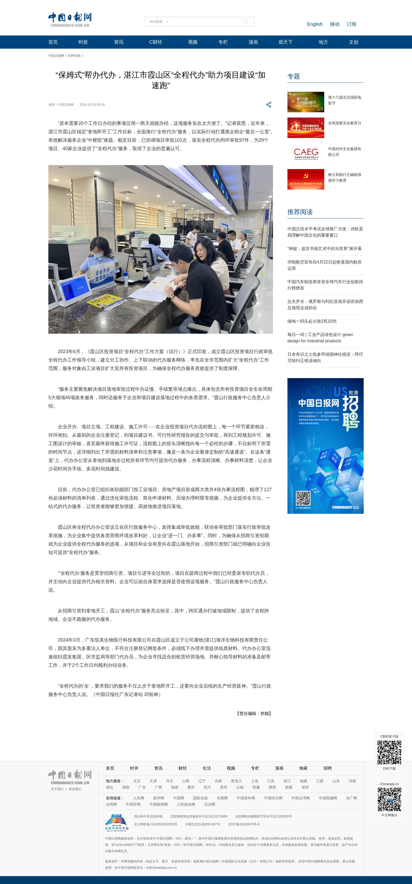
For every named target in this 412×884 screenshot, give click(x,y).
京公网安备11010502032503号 (155, 824)
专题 (293, 76)
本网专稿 (74, 56)
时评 (134, 768)
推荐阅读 (300, 211)
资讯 (118, 42)
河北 (169, 781)
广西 (158, 787)
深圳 (305, 787)
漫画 (253, 42)
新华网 (158, 798)
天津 (153, 781)
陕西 (272, 787)
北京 (137, 781)
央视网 (222, 798)
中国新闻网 (159, 804)
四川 (207, 787)
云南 (240, 787)
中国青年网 (246, 798)
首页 (53, 42)
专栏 (223, 42)
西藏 (256, 787)
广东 (142, 787)
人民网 (138, 798)
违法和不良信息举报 (148, 816)
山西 (185, 781)
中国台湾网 (300, 798)
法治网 (209, 804)
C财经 (155, 42)
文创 (353, 42)
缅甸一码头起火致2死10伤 (312, 321)
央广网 (351, 798)
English (315, 24)
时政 (83, 42)
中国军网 (133, 804)
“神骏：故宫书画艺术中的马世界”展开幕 (324, 248)
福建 (303, 781)
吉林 (218, 781)
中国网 (178, 798)
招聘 (327, 768)
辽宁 (202, 781)
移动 (334, 24)
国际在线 (200, 798)
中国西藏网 (328, 798)
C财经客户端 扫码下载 (389, 752)
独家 (303, 768)
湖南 (126, 787)
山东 (336, 781)
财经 (182, 768)
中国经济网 (273, 798)
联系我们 (75, 789)
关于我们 (57, 789)
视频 (193, 42)
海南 (174, 787)
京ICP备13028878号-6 (244, 824)
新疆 (288, 787)
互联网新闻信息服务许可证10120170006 (198, 816)
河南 (352, 781)
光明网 (111, 804)
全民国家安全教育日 (344, 123)
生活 (207, 768)
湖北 (109, 787)
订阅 (351, 24)
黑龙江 (236, 781)
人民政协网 (186, 804)
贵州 (223, 787)
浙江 (287, 781)
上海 (254, 781)
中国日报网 (56, 56)
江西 (319, 781)
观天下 (286, 42)
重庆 (191, 787)
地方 (323, 42)
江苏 (271, 781)
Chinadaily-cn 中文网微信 (389, 799)
